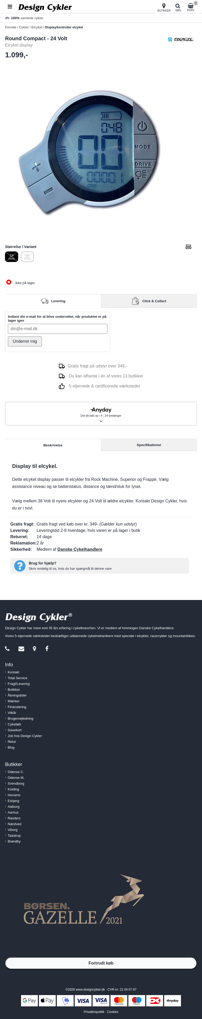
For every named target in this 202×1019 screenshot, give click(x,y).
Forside (10, 27)
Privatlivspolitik (94, 1012)
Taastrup (14, 836)
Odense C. (16, 772)
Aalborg (13, 807)
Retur (12, 742)
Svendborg (16, 783)
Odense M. (16, 778)
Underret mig (25, 341)
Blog (11, 747)
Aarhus (13, 812)
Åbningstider (17, 695)
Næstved (14, 824)
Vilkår (12, 713)
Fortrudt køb (100, 963)
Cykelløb (14, 724)
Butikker (14, 690)
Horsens (14, 795)
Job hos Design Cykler (25, 736)
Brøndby (14, 841)
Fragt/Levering (19, 684)
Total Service (17, 678)
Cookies (112, 1012)
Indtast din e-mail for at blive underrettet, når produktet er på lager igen (57, 318)
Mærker (13, 701)
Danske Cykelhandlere (79, 549)
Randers (14, 818)
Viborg (12, 830)
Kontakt (13, 672)
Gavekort (15, 730)
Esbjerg (13, 801)
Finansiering (17, 707)
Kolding (13, 789)
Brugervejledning (20, 718)
